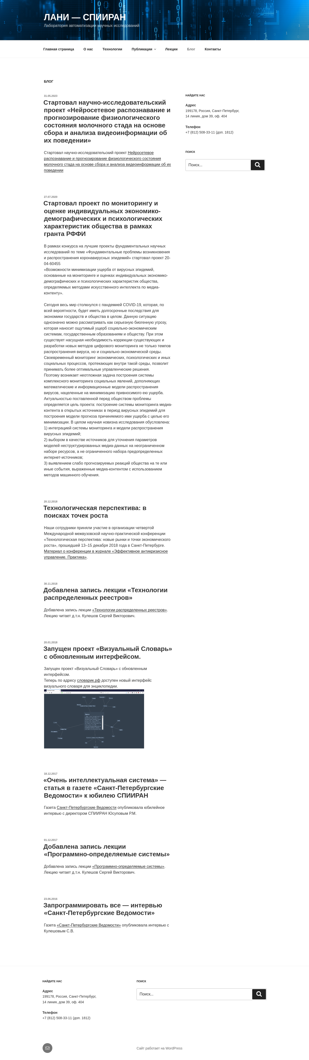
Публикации (144, 49)
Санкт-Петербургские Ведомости (86, 807)
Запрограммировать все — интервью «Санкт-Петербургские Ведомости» (103, 909)
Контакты (213, 49)
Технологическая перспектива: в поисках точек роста (95, 511)
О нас (88, 49)
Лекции (171, 49)
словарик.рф (88, 680)
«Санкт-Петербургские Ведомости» (89, 925)
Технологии (112, 49)
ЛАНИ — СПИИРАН (85, 17)
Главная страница (58, 49)
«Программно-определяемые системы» (128, 866)
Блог (191, 49)
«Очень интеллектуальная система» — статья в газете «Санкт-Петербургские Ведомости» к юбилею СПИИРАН (105, 787)
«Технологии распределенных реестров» (129, 610)
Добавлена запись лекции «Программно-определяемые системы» (107, 850)
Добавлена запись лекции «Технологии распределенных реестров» (106, 593)
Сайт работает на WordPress (159, 1048)
